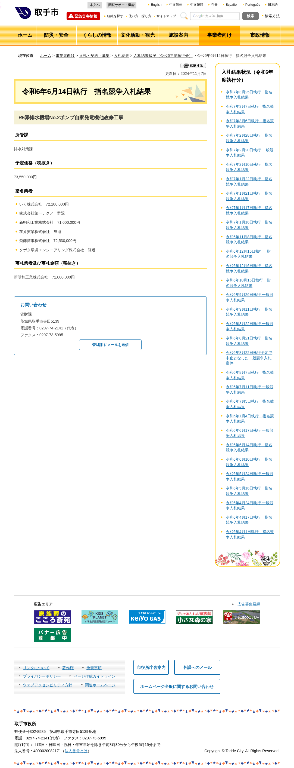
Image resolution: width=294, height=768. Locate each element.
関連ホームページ (100, 685)
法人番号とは (76, 751)
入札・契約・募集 (94, 55)
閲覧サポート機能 (121, 5)
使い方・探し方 (140, 16)
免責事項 (94, 668)
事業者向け (65, 55)
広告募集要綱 (248, 604)
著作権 (68, 668)
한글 (214, 5)
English (156, 5)
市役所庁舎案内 (151, 667)
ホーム (45, 55)
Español (231, 5)
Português (252, 5)
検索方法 (272, 16)
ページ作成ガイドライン (94, 676)
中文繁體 (196, 5)
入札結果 (121, 55)
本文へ (95, 5)
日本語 (273, 5)
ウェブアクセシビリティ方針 (47, 685)
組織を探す (115, 16)
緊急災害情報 (85, 16)
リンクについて (36, 668)
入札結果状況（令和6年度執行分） (163, 55)
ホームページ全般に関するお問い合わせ (177, 686)
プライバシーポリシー (42, 676)
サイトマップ (166, 16)
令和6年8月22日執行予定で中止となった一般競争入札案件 (249, 357)
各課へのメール (197, 667)
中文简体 (175, 5)
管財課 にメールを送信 (110, 345)
